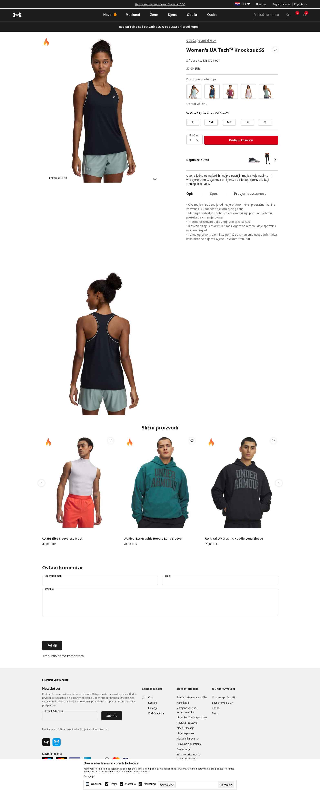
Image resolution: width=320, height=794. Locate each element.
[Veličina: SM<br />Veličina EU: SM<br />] (211, 122)
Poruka (49, 589)
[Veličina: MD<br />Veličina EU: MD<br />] (229, 122)
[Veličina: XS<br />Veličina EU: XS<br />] (192, 122)
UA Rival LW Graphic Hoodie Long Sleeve (153, 538)
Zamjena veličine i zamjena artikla (187, 710)
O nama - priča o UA (224, 697)
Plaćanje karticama (188, 738)
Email (168, 576)
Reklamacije (184, 749)
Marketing (150, 784)
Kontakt (152, 702)
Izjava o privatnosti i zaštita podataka (188, 756)
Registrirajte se (281, 4)
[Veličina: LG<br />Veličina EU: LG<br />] (247, 122)
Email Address (54, 711)
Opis (189, 193)
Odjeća (191, 40)
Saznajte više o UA (222, 702)
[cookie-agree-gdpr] (226, 784)
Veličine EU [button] (193, 113)
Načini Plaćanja (185, 728)
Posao (216, 708)
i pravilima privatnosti (97, 729)
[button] (275, 55)
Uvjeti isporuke (185, 733)
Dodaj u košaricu (241, 140)
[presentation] (73, 629)
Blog (215, 713)
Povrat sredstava (187, 722)
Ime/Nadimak (53, 576)
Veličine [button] (207, 113)
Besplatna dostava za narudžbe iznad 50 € (160, 4)
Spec (214, 193)
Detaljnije (88, 776)
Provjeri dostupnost (250, 193)
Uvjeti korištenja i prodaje (192, 717)
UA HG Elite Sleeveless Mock (62, 538)
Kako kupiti (183, 702)
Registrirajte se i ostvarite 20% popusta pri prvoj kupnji (159, 27)
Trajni (113, 784)
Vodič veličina (156, 713)
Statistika (130, 784)
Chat (150, 697)
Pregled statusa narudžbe (192, 697)
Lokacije (153, 708)
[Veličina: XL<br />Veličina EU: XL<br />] (265, 122)
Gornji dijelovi (207, 40)
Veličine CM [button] (222, 113)
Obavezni (96, 784)
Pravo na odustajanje (189, 744)
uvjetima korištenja (76, 729)
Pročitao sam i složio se (75, 729)
